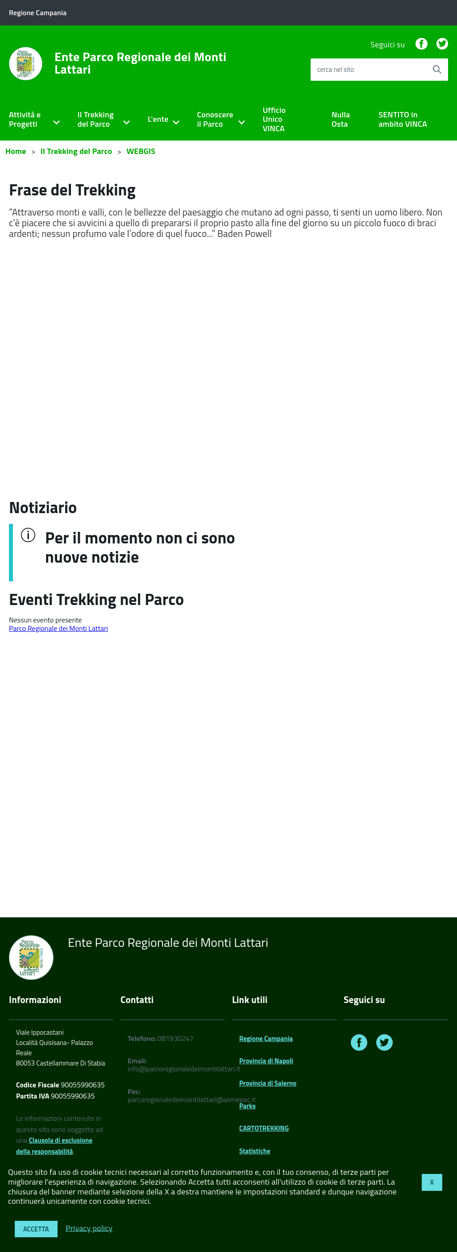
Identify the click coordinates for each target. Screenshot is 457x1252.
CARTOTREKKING (264, 1128)
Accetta (36, 1229)
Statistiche (254, 1151)
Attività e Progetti (25, 119)
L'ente (158, 119)
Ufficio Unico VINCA (274, 119)
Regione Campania (266, 1038)
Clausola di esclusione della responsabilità (54, 1146)
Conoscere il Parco (215, 119)
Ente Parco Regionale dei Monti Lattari (140, 62)
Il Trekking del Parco (96, 119)
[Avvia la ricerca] (437, 69)
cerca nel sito (335, 69)
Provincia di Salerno (267, 1083)
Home (15, 151)
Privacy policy (89, 1228)
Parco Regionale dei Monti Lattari (58, 628)
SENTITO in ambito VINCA (402, 119)
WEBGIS (140, 151)
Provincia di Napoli (266, 1061)
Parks (247, 1106)
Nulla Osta (341, 119)
